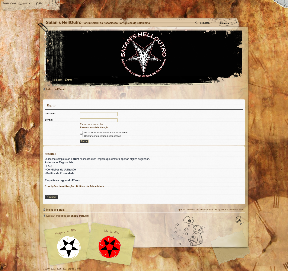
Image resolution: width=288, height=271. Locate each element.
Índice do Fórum (143, 59)
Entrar (68, 80)
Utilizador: (50, 113)
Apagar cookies (186, 209)
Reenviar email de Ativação (94, 127)
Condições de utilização (59, 186)
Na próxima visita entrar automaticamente (104, 132)
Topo (240, 221)
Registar (57, 80)
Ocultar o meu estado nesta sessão (100, 136)
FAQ (39, 4)
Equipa (50, 215)
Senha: (49, 119)
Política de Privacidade (90, 186)
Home (9, 4)
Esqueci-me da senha (91, 124)
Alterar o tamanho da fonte (24, 4)
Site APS (110, 247)
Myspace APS (91, 244)
